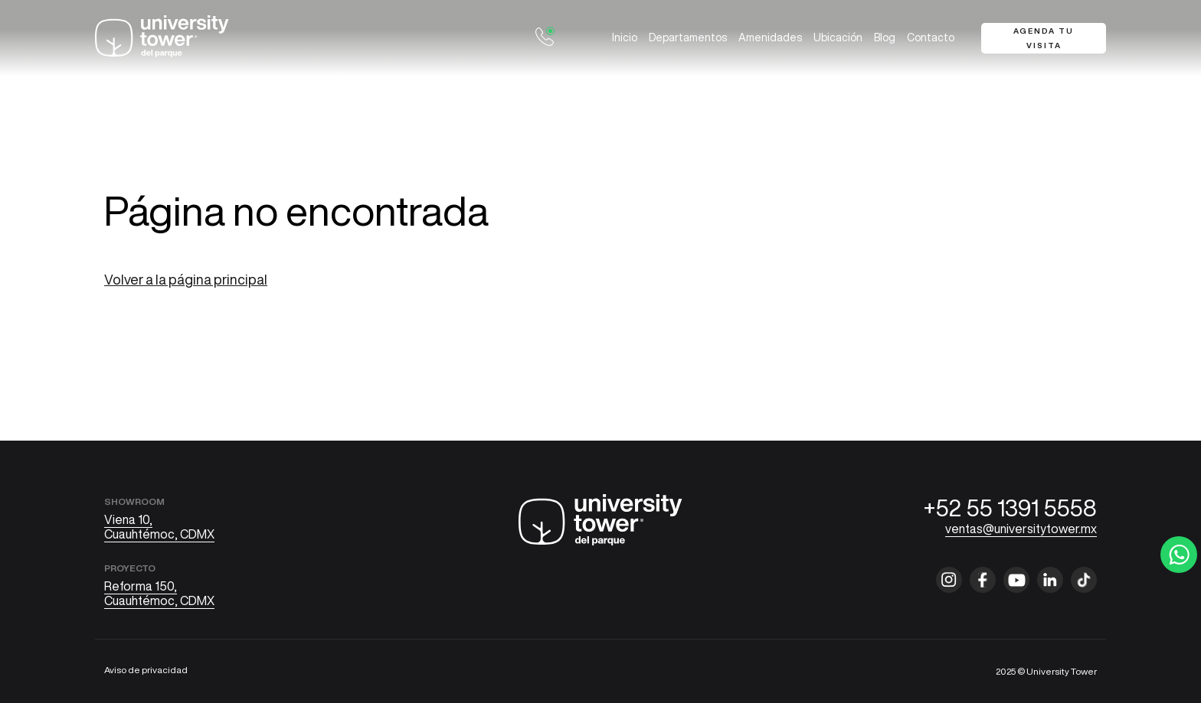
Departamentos (688, 37)
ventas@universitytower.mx (1021, 528)
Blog (884, 37)
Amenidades (770, 37)
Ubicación (837, 37)
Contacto (930, 37)
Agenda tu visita (1043, 38)
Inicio (624, 37)
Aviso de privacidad (146, 670)
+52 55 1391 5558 (1010, 507)
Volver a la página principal (185, 279)
